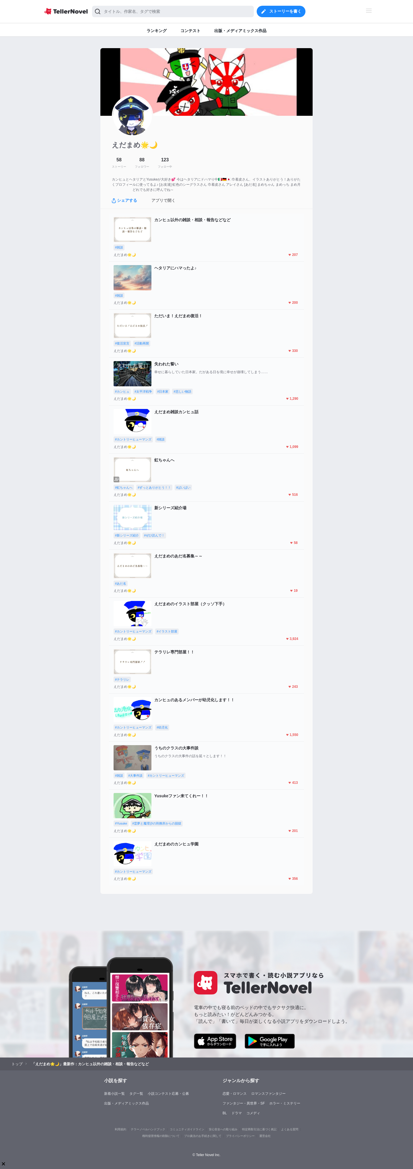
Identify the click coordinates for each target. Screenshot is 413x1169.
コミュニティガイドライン (187, 1129)
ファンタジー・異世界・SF (244, 1103)
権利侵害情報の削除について (161, 1135)
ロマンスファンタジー (268, 1094)
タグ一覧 (136, 1094)
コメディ (253, 1113)
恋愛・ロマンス (235, 1094)
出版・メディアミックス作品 (126, 1103)
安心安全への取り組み (223, 1129)
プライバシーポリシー (240, 1135)
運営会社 (265, 1135)
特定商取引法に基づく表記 (259, 1129)
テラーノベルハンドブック (148, 1129)
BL (225, 1113)
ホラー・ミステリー (284, 1103)
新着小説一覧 (114, 1094)
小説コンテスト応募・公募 (168, 1094)
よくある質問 (289, 1129)
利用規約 (120, 1129)
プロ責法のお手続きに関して (202, 1135)
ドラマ (236, 1113)
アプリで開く (163, 200)
